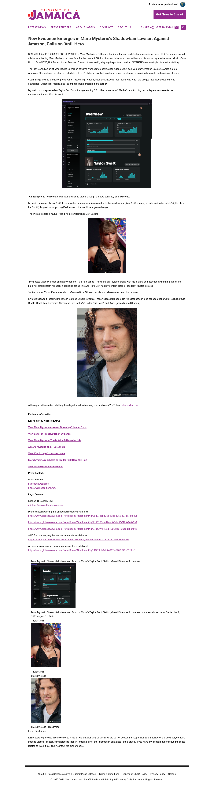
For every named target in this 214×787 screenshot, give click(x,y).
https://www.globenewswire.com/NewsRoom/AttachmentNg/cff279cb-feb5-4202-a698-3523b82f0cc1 (82, 550)
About (41, 774)
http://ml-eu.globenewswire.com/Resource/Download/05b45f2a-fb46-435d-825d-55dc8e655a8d (78, 539)
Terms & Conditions (109, 774)
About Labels (85, 27)
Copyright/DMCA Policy (134, 774)
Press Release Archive (58, 774)
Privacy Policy (157, 774)
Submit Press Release (84, 774)
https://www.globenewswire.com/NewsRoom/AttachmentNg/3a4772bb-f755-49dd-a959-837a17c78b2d (82, 515)
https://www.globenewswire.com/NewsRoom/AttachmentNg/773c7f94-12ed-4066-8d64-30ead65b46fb (82, 528)
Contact (106, 27)
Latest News (37, 27)
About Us (124, 27)
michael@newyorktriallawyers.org (45, 505)
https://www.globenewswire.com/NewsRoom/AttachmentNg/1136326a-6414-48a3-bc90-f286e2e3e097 (82, 522)
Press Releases (61, 27)
